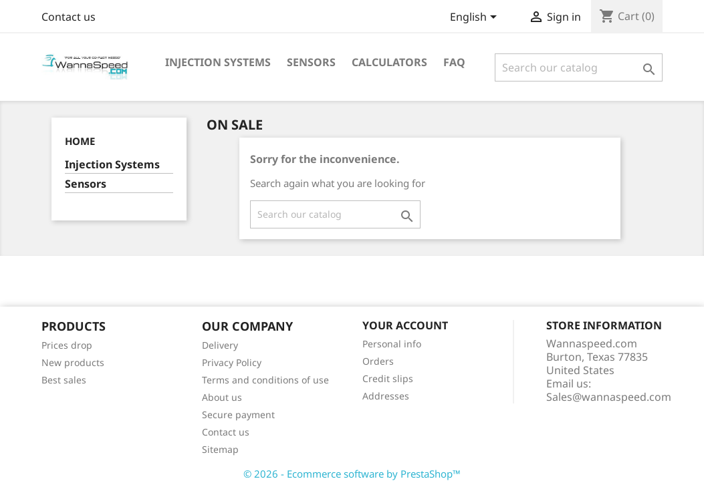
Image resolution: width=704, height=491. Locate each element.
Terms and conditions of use (265, 379)
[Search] (579, 67)
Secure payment (238, 414)
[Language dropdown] (475, 18)
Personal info (391, 343)
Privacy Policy (231, 362)
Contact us (68, 16)
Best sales (63, 379)
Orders (378, 361)
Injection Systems (218, 62)
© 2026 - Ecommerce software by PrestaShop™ (352, 473)
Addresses (385, 395)
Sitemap (220, 449)
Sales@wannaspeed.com (608, 396)
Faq (454, 62)
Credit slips (387, 378)
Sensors (311, 62)
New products (72, 362)
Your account (405, 325)
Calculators (389, 62)
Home (80, 141)
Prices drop (66, 345)
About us (222, 397)
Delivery (220, 345)
